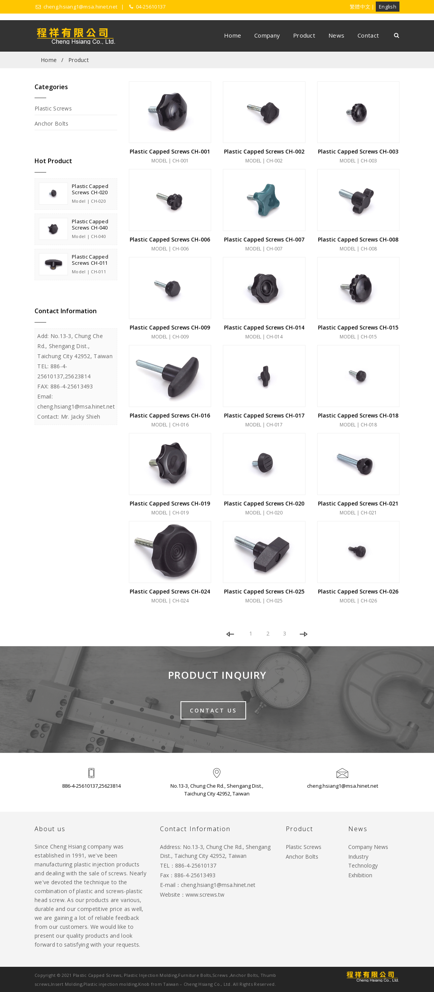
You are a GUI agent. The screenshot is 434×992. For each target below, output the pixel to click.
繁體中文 (360, 6)
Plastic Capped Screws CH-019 (170, 503)
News (336, 35)
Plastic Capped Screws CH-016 (170, 415)
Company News (368, 847)
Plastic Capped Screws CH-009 (170, 327)
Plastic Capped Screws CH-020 (90, 189)
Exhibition (360, 875)
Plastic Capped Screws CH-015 (358, 327)
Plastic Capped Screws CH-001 (170, 151)
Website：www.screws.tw (192, 894)
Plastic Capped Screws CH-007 (264, 239)
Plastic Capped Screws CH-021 (358, 503)
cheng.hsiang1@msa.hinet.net (342, 785)
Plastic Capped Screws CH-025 (264, 591)
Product (304, 35)
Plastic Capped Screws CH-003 (358, 151)
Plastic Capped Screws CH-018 (358, 415)
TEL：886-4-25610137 (188, 865)
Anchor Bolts (51, 123)
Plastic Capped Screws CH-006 (170, 239)
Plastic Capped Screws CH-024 (170, 591)
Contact (368, 35)
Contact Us (213, 710)
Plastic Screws (53, 108)
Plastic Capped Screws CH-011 (90, 260)
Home (232, 35)
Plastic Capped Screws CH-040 (90, 224)
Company (267, 35)
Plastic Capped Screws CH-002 (264, 151)
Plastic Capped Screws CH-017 (264, 415)
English (387, 6)
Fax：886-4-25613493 (187, 875)
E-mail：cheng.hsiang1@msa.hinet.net (207, 884)
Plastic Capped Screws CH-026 (358, 591)
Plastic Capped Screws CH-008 (358, 239)
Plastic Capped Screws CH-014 (264, 327)
